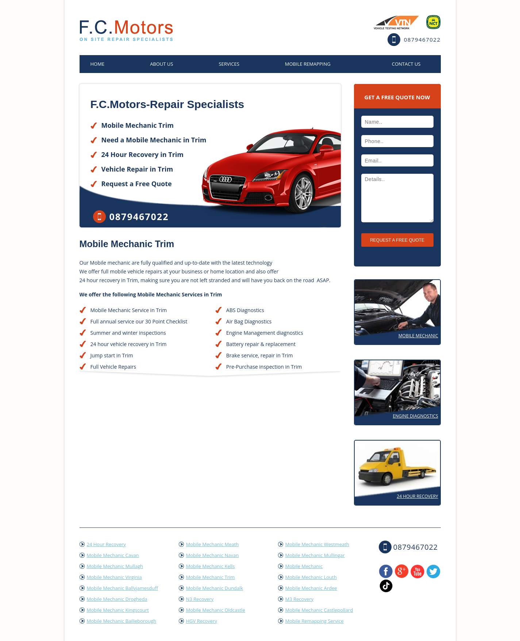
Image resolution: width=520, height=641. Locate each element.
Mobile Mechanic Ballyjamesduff (122, 588)
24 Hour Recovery (417, 496)
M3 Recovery (299, 599)
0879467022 (422, 39)
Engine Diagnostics (415, 416)
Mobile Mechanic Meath (212, 544)
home (97, 64)
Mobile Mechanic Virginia (114, 577)
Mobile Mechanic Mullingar (315, 555)
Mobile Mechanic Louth (311, 577)
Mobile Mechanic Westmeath (317, 544)
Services (229, 64)
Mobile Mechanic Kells (210, 566)
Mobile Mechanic (418, 336)
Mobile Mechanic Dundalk (214, 588)
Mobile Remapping (308, 64)
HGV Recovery (201, 621)
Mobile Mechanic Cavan (113, 555)
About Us (161, 64)
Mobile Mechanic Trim (210, 577)
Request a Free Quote (136, 183)
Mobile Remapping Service (314, 621)
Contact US (406, 64)
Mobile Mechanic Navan (212, 555)
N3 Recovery (200, 599)
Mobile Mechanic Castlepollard (319, 610)
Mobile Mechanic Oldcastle (215, 610)
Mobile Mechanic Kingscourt (118, 610)
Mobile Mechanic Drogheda (117, 599)
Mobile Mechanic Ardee (311, 588)
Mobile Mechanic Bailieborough (122, 621)
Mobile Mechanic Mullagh (115, 566)
